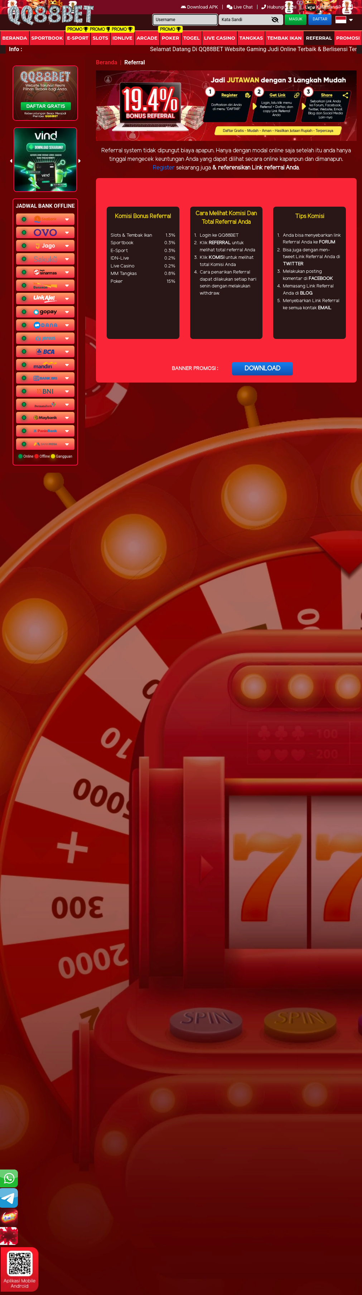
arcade (147, 38)
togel (191, 38)
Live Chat (240, 7)
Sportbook (47, 38)
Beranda (14, 38)
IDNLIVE (122, 38)
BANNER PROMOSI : (195, 369)
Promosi (348, 38)
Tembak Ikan (284, 38)
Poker (170, 38)
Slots (100, 38)
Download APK (200, 7)
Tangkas (251, 38)
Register (164, 167)
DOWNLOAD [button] (262, 369)
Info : (15, 49)
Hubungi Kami (279, 7)
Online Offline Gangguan (45, 456)
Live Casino (219, 38)
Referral (319, 38)
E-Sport (77, 38)
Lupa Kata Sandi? (323, 7)
